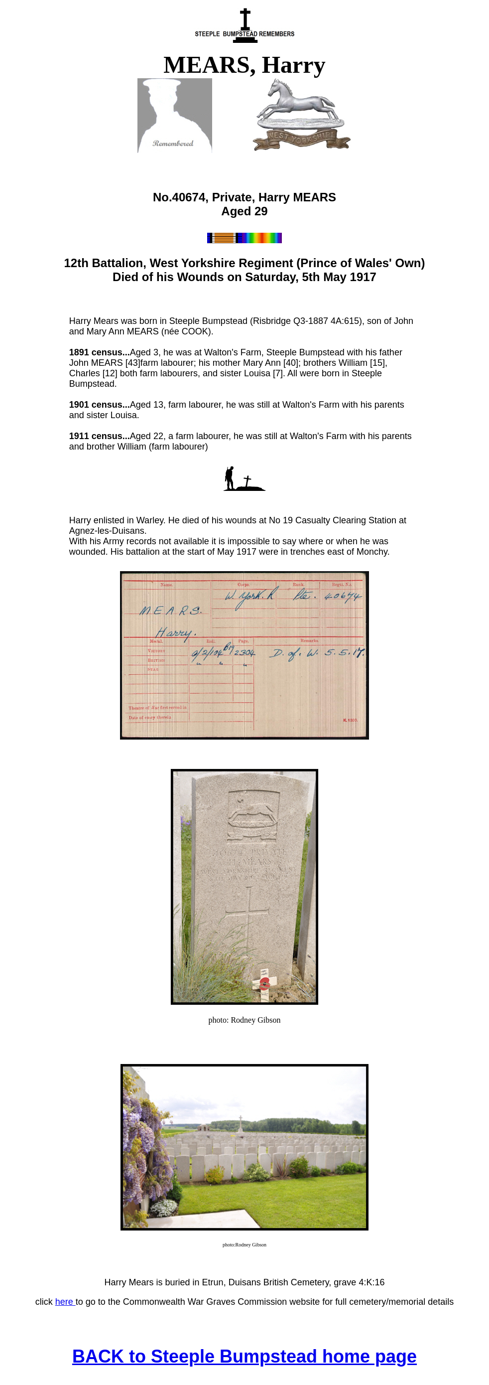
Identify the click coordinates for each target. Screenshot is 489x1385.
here (65, 1302)
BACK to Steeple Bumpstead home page (244, 1356)
